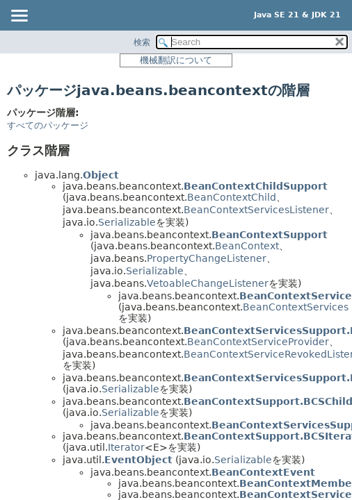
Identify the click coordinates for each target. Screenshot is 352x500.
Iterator (126, 447)
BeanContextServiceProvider (258, 341)
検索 (142, 42)
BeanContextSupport (269, 234)
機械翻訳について (176, 60)
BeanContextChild (231, 197)
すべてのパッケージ (47, 125)
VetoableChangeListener (208, 283)
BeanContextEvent (263, 472)
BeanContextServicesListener (256, 209)
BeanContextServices (296, 306)
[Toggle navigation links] (19, 16)
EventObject (138, 459)
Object (101, 175)
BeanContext (247, 245)
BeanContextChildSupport (256, 186)
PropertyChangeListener (206, 258)
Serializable (127, 222)
